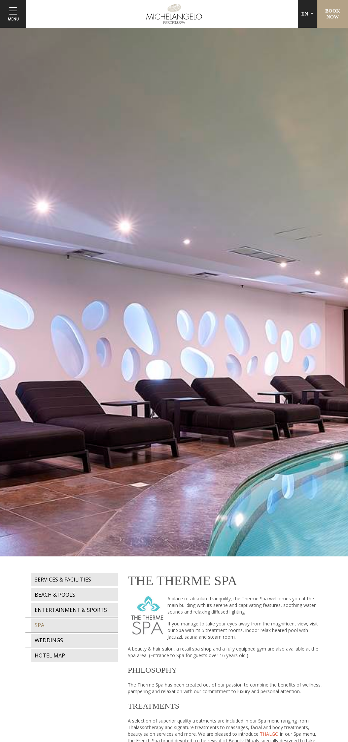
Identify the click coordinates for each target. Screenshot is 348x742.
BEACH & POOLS (55, 594)
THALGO (269, 734)
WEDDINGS (49, 640)
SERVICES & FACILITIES (63, 579)
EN (305, 14)
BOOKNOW (332, 13)
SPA (39, 625)
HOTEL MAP (50, 655)
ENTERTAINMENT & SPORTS (71, 610)
